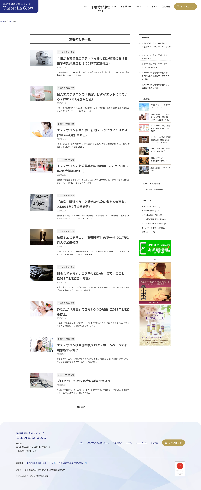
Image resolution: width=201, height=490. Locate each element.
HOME (2, 21)
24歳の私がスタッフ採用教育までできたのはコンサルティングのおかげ (156, 46)
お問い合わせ (185, 6)
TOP (85, 6)
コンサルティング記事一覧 (153, 189)
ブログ (8, 21)
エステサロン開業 (149, 210)
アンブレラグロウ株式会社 (37, 475)
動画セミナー (147, 231)
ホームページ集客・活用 (152, 227)
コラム (138, 6)
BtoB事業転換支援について (104, 6)
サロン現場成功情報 (150, 214)
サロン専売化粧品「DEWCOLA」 (72, 463)
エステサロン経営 (149, 206)
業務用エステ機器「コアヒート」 (40, 463)
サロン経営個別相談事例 (152, 219)
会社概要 (166, 6)
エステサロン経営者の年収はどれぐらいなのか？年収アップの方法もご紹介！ (156, 76)
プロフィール (151, 6)
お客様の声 (126, 6)
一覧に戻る (80, 407)
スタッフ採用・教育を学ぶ (153, 223)
